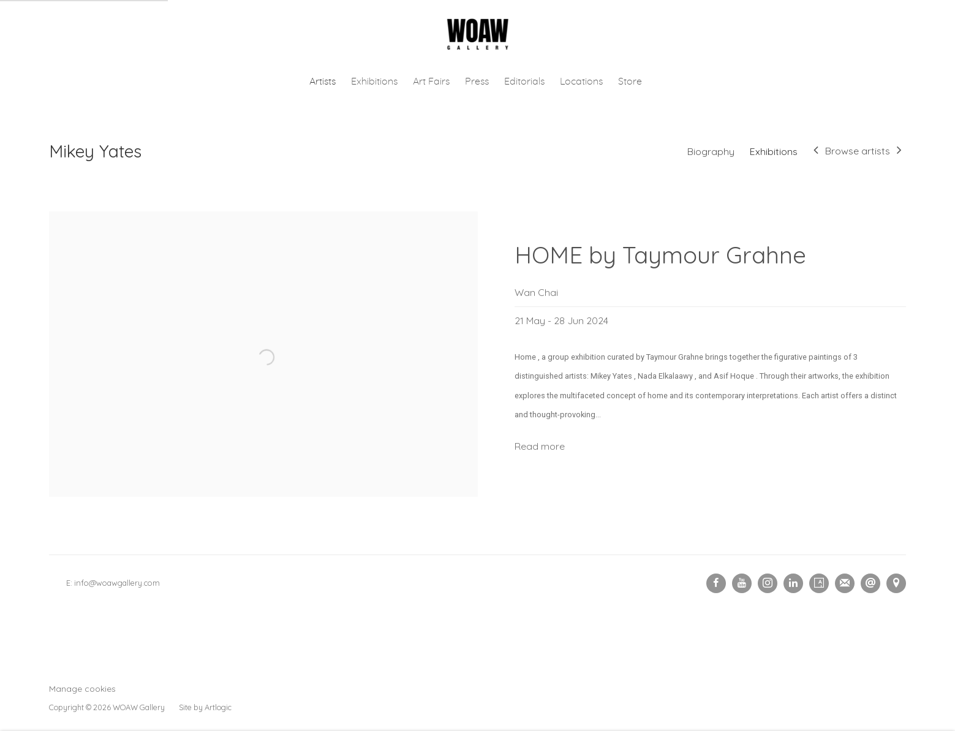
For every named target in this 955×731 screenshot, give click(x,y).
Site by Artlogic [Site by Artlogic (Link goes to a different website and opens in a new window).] (205, 707)
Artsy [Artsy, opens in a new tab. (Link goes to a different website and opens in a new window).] (819, 583)
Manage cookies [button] (82, 688)
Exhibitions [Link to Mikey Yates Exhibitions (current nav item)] (774, 151)
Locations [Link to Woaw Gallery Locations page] (581, 81)
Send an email (870, 583)
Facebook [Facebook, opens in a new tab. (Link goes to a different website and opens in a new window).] (716, 583)
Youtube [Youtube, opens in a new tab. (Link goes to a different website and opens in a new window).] (742, 583)
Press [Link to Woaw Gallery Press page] (477, 81)
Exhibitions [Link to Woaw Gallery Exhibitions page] (374, 81)
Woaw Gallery (477, 34)
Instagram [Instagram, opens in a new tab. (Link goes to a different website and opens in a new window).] (767, 583)
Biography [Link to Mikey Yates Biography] (710, 151)
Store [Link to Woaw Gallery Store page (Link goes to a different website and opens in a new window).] (630, 81)
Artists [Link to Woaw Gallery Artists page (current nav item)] (322, 81)
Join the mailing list (845, 583)
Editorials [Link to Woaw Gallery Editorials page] (524, 81)
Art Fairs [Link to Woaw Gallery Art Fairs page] (431, 81)
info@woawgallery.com (117, 583)
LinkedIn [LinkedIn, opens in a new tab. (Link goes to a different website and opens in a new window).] (793, 583)
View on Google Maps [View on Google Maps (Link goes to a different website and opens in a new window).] (896, 583)
